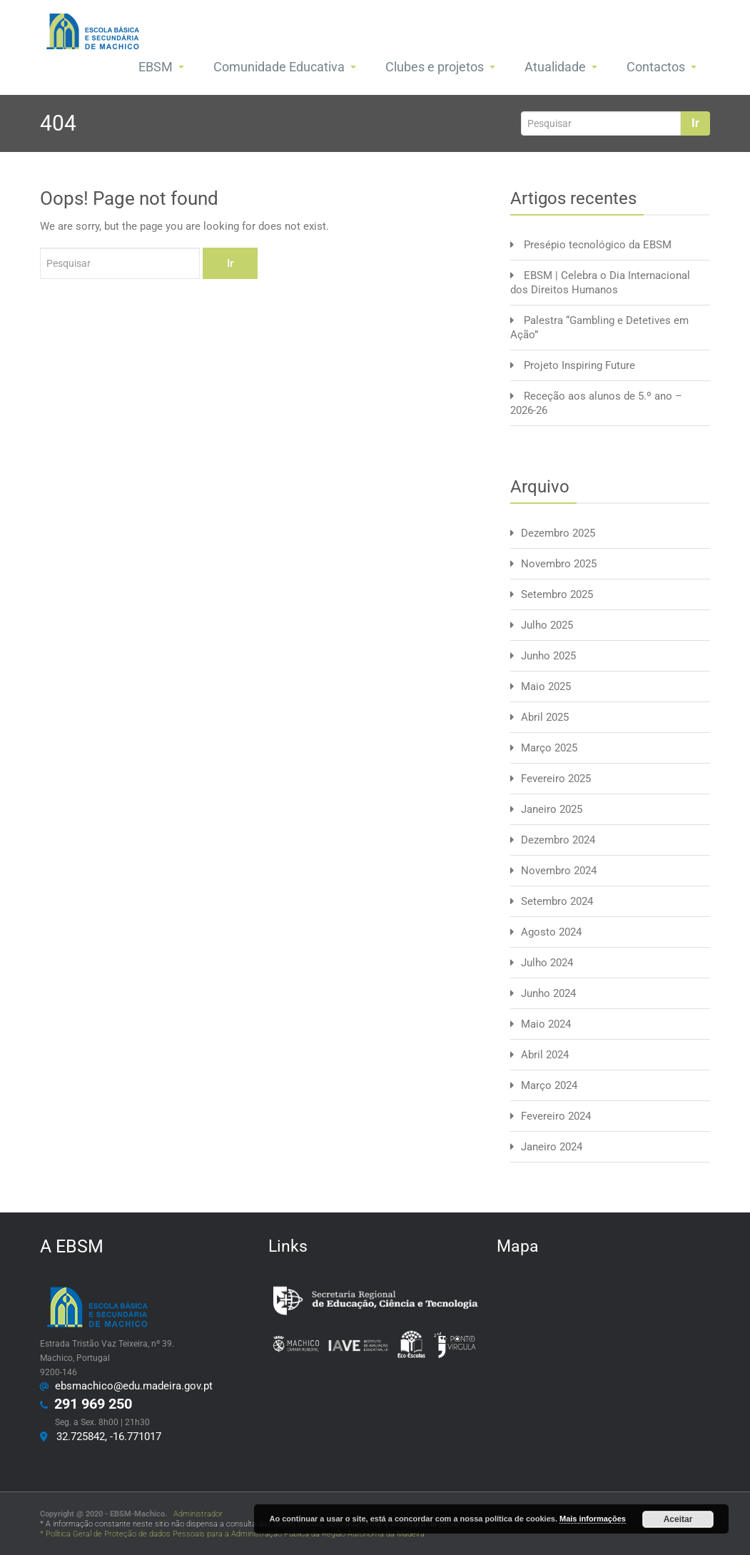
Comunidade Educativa (284, 66)
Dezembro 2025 (558, 533)
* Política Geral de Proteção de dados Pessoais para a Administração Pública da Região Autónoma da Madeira (232, 1534)
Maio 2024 (546, 1024)
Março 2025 (549, 747)
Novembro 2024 (559, 870)
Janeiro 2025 (551, 809)
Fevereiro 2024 (556, 1116)
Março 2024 (549, 1085)
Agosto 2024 (551, 932)
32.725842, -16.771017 (106, 1436)
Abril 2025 (545, 717)
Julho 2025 (547, 625)
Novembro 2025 (559, 563)
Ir (695, 123)
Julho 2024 (547, 962)
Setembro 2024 (557, 901)
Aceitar (678, 1519)
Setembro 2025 (557, 594)
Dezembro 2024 (558, 840)
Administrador (196, 1514)
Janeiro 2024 (551, 1146)
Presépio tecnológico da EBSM (598, 244)
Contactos (661, 66)
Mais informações (592, 1518)
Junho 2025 (548, 655)
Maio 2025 (546, 686)
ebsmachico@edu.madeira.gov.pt (131, 1385)
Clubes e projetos (440, 66)
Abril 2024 (545, 1054)
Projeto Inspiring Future (579, 365)
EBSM (161, 66)
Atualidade (561, 66)
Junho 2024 (548, 993)
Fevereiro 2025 (556, 778)
